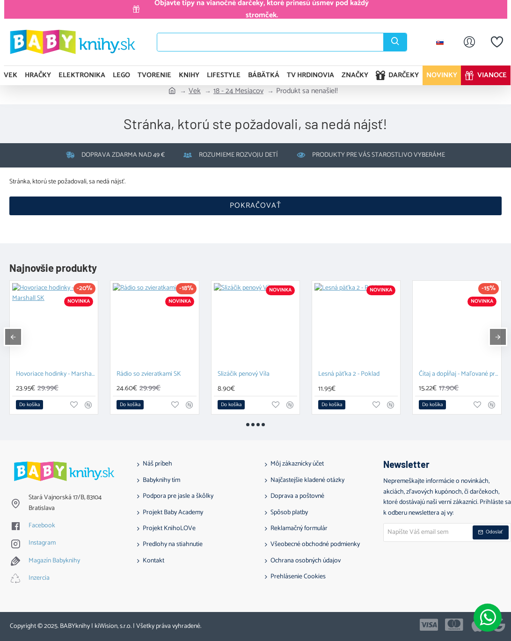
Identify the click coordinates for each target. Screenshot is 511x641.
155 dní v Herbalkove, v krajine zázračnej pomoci (257, 374)
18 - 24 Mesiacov (238, 91)
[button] (29, 404)
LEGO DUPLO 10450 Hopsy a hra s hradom (358, 374)
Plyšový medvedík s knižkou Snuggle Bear (156, 374)
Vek (195, 91)
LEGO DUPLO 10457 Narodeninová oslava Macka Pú (459, 374)
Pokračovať (255, 205)
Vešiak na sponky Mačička (51, 374)
